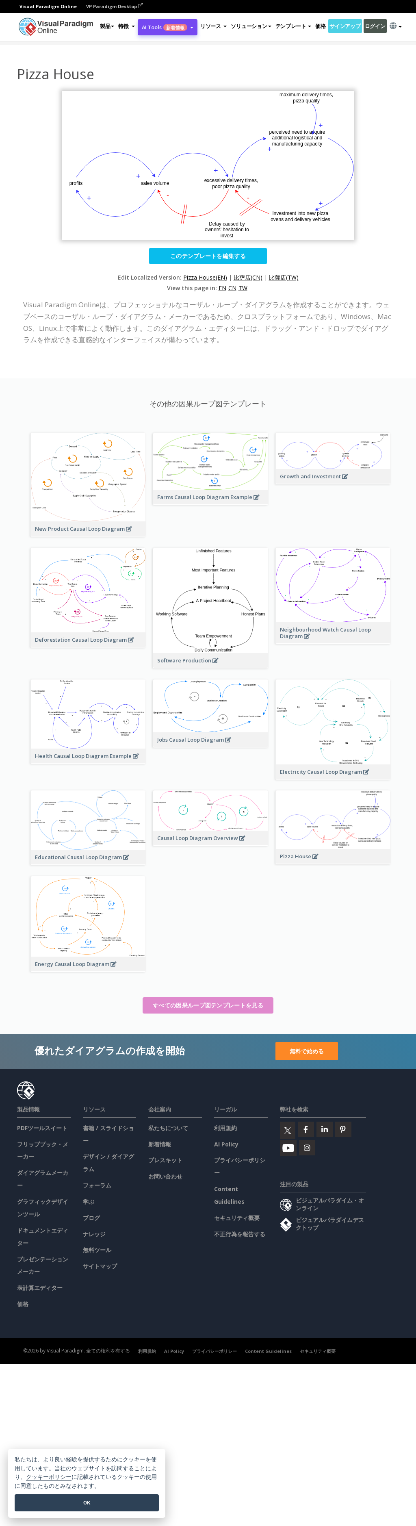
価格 (320, 26)
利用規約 (225, 1128)
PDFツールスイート (42, 1128)
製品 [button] (107, 26)
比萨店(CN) (248, 277)
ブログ (91, 1218)
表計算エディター (40, 1288)
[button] (126, 26)
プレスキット (165, 1160)
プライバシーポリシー (214, 1351)
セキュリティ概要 (237, 1218)
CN (232, 288)
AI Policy (226, 1144)
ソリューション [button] (251, 26)
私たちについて (168, 1128)
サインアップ (344, 26)
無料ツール (97, 1250)
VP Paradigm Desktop (114, 6)
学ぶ (88, 1201)
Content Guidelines (268, 1351)
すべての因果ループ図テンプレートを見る (208, 1005)
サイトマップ (100, 1266)
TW (242, 288)
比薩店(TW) (284, 277)
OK (86, 1503)
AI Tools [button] (167, 27)
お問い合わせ (165, 1176)
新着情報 (159, 1144)
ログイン (375, 26)
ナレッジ (94, 1234)
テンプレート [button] (293, 26)
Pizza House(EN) (205, 277)
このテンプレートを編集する (208, 256)
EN (222, 288)
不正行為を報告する (239, 1234)
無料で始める (307, 1051)
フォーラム (97, 1185)
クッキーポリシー (49, 1477)
